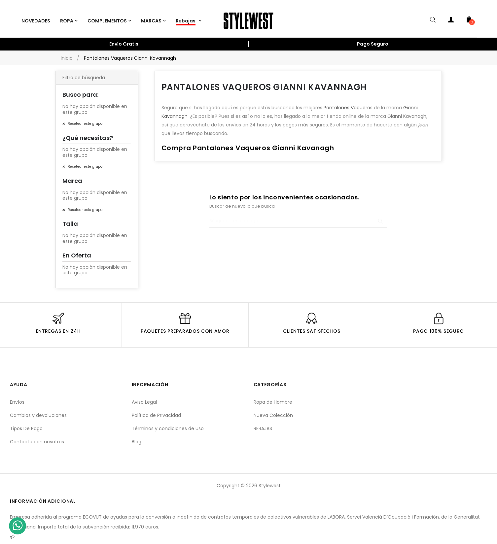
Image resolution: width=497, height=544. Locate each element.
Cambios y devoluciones (38, 410)
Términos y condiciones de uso (168, 424)
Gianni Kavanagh (406, 112)
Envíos (17, 397)
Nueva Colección (273, 410)
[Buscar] (298, 216)
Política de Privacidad (156, 410)
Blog (136, 437)
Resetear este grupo (84, 119)
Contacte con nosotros (37, 437)
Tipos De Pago (26, 424)
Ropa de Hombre (273, 397)
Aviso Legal (144, 397)
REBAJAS (263, 424)
